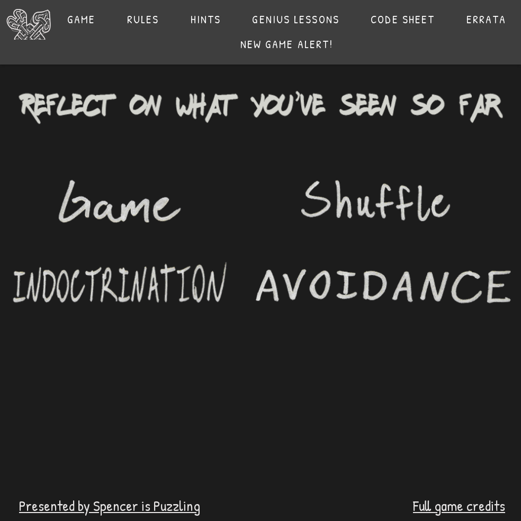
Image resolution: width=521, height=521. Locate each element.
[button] (143, 19)
